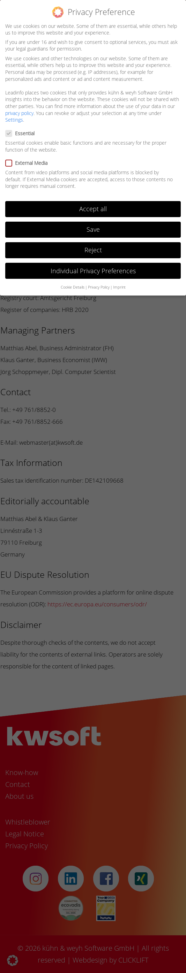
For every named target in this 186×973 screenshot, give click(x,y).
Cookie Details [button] (72, 287)
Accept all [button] (93, 209)
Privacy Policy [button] (99, 287)
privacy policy (19, 113)
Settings (14, 119)
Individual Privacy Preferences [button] (93, 271)
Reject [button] (93, 250)
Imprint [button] (119, 287)
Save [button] (93, 229)
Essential (22, 133)
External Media (28, 163)
